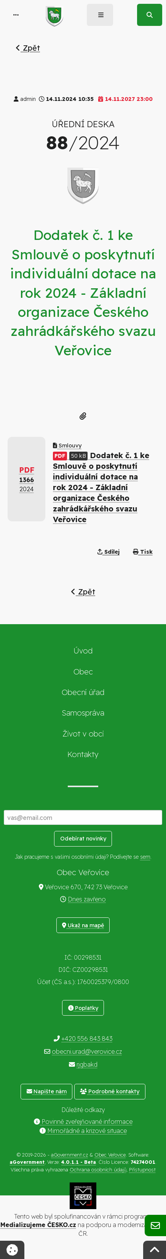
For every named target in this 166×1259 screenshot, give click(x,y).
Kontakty (83, 754)
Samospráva (83, 712)
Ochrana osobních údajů (98, 1169)
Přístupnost (142, 1169)
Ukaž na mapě (83, 925)
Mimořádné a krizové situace (83, 1130)
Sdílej (108, 551)
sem (145, 856)
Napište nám (47, 1091)
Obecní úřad (83, 692)
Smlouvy (67, 445)
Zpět (28, 48)
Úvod (83, 650)
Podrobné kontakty (109, 1091)
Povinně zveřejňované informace (83, 1121)
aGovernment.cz (69, 1155)
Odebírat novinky (83, 838)
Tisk (143, 551)
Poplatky (83, 1008)
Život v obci (83, 733)
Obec (83, 671)
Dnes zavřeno (87, 899)
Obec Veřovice (110, 1155)
